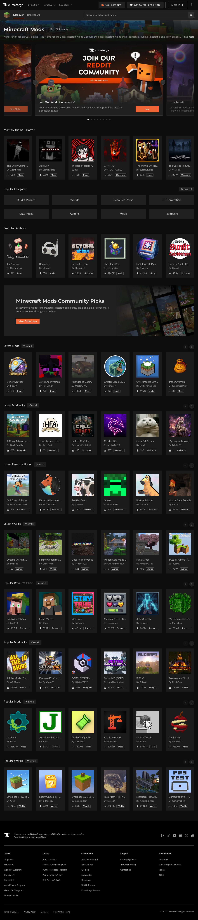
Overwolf (163, 860)
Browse (34, 4)
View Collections (28, 321)
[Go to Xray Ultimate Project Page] (147, 611)
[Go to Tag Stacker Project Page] (18, 256)
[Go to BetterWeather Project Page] (18, 374)
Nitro (161, 875)
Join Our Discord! (89, 860)
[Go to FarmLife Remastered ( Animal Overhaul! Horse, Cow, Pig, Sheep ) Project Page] (50, 492)
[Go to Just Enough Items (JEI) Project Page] (50, 729)
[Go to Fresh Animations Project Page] (18, 611)
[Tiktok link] (169, 835)
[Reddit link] (192, 835)
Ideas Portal (87, 865)
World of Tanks (11, 896)
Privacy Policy (30, 912)
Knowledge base (128, 860)
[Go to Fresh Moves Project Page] (50, 611)
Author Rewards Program (55, 870)
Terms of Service (11, 912)
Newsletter (86, 875)
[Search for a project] (136, 15)
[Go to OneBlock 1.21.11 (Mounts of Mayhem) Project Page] (82, 789)
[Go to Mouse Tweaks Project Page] (147, 729)
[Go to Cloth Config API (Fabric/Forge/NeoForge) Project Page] (82, 729)
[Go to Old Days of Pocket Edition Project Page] (18, 492)
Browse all (186, 189)
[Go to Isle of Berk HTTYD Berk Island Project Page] (115, 789)
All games (8, 860)
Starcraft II (9, 880)
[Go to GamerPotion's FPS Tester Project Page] (180, 789)
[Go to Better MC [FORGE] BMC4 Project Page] (115, 670)
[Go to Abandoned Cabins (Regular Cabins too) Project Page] (82, 374)
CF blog (85, 870)
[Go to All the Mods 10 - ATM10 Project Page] (18, 670)
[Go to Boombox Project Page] (50, 256)
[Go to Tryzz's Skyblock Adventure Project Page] (180, 551)
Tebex (162, 870)
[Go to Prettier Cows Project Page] (82, 492)
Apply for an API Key (52, 875)
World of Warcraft (12, 870)
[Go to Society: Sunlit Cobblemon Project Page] (180, 256)
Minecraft (8, 865)
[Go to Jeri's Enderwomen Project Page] (50, 374)
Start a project (49, 860)
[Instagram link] (163, 835)
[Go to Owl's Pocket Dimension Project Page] (147, 374)
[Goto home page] (13, 5)
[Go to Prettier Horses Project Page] (147, 492)
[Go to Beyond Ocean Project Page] (82, 256)
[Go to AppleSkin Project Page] (180, 729)
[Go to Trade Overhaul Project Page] (180, 374)
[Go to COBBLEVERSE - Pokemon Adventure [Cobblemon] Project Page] (82, 670)
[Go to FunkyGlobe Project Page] (147, 551)
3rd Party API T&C (51, 880)
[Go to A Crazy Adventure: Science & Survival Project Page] (18, 433)
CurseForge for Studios (170, 865)
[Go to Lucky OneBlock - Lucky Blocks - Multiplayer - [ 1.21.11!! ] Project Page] (50, 789)
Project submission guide (54, 865)
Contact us (125, 870)
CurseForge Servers (90, 890)
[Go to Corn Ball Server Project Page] (147, 433)
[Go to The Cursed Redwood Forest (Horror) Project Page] (180, 158)
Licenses (44, 912)
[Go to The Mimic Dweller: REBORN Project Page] (147, 158)
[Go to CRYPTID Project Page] (115, 158)
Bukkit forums (88, 885)
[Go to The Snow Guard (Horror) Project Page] (18, 158)
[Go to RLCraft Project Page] (147, 670)
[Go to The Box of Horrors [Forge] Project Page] (82, 158)
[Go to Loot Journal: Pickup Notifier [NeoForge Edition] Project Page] (147, 256)
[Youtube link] (175, 835)
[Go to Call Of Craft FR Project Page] (82, 433)
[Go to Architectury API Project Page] (115, 729)
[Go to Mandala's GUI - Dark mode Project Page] (115, 611)
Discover (18, 14)
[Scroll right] (191, 346)
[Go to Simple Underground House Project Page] (50, 551)
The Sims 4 (9, 875)
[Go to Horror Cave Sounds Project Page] (180, 492)
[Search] (191, 15)
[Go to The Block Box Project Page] (115, 256)
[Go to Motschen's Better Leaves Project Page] (180, 611)
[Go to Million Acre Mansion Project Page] (115, 551)
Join (147, 109)
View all (27, 346)
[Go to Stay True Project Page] (82, 611)
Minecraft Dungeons (14, 890)
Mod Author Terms (61, 912)
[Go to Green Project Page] (115, 492)
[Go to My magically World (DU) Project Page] (180, 433)
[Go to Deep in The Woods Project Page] (82, 551)
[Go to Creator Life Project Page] (115, 433)
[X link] (186, 835)
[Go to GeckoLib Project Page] (18, 729)
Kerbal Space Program (14, 885)
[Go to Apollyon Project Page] (50, 158)
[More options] (192, 5)
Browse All (33, 14)
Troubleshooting (128, 865)
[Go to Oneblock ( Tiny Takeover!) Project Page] (18, 789)
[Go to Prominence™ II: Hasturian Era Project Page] (180, 670)
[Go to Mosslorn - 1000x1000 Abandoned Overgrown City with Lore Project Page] (147, 789)
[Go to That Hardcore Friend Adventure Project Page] (50, 433)
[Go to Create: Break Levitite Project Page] (115, 374)
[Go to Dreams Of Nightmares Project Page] (18, 551)
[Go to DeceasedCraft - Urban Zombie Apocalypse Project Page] (50, 670)
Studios (65, 4)
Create (50, 4)
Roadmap (86, 880)
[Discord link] (180, 835)
